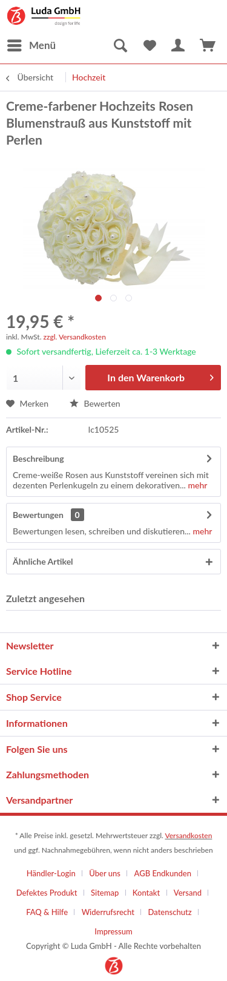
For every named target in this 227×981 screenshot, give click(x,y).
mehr (196, 485)
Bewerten (95, 403)
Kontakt (146, 892)
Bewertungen (38, 515)
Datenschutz (170, 912)
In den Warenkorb (160, 375)
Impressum (113, 931)
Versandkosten (188, 835)
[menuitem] (31, 45)
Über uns (104, 873)
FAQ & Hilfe (47, 912)
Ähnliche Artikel (43, 561)
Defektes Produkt (46, 892)
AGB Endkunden (162, 873)
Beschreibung (38, 458)
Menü (31, 43)
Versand (188, 892)
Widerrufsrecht (108, 912)
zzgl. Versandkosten (75, 336)
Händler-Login (51, 873)
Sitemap (105, 892)
